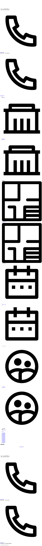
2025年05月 (3, 442)
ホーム (3, 97)
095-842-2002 (2, 95)
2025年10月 (3, 438)
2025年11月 (3, 437)
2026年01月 (3, 435)
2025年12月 (3, 436)
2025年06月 (3, 441)
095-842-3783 (2, 52)
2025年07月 (3, 440)
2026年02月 (3, 434)
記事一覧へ (21, 446)
